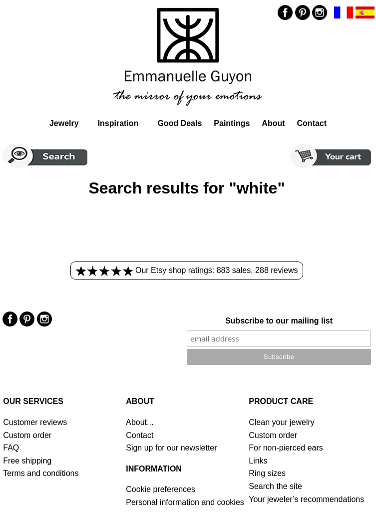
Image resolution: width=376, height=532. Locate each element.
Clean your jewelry (282, 422)
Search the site (275, 486)
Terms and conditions (40, 473)
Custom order (27, 435)
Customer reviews (35, 422)
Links (258, 460)
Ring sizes (267, 473)
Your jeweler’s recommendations (306, 499)
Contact (312, 123)
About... (139, 422)
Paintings (232, 123)
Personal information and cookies (185, 502)
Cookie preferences (160, 489)
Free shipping (27, 460)
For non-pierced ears (286, 448)
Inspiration (118, 123)
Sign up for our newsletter (171, 448)
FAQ (11, 448)
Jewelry (64, 123)
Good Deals (179, 123)
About (273, 123)
